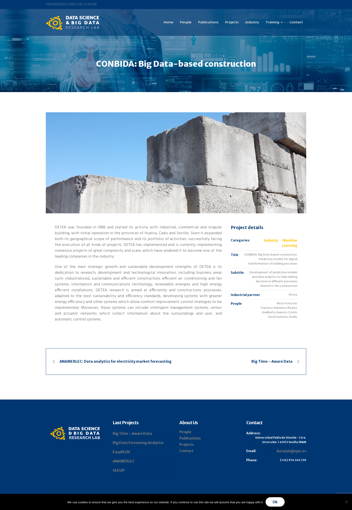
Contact (186, 450)
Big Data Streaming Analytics (138, 442)
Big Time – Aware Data (272, 361)
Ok (275, 502)
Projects (186, 444)
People (185, 432)
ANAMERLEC (123, 461)
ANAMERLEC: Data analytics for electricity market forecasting (115, 361)
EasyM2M (121, 452)
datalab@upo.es (291, 451)
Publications (189, 438)
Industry (271, 240)
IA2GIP (119, 470)
